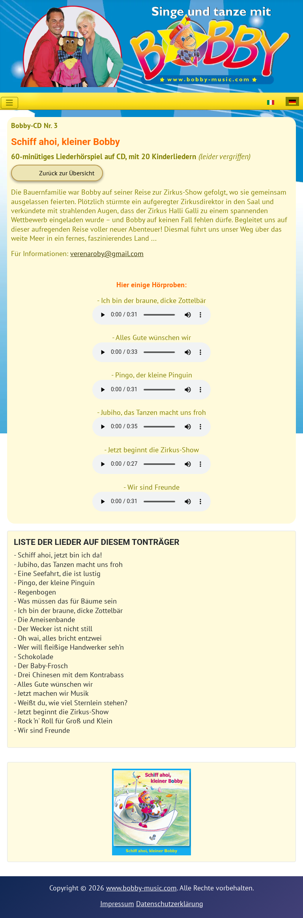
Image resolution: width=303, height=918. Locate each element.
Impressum (117, 903)
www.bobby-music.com (141, 887)
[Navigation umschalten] (9, 103)
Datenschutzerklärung (169, 903)
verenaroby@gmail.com (107, 253)
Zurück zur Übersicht (66, 173)
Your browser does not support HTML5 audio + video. (151, 315)
